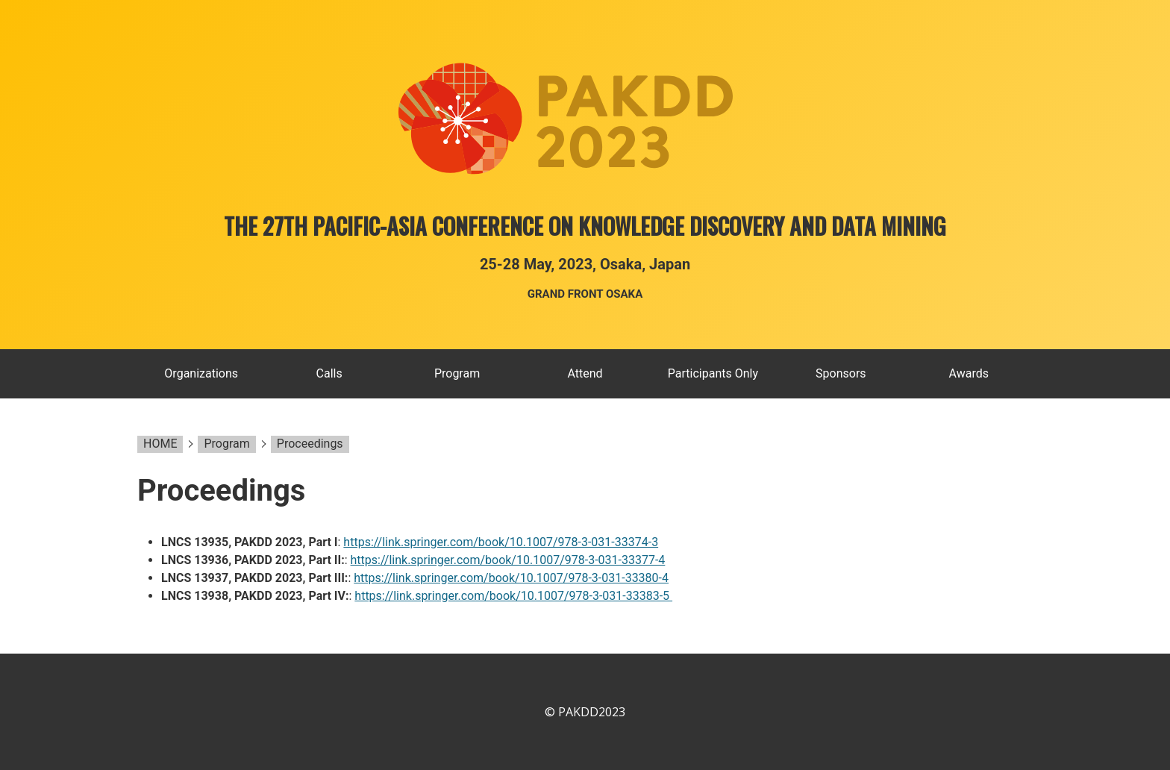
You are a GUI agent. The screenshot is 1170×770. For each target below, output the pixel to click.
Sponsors (841, 373)
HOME (160, 443)
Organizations (201, 373)
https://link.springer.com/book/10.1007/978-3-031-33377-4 (508, 560)
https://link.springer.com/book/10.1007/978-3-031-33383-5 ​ (513, 596)
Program (457, 373)
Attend (584, 373)
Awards (969, 373)
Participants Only (713, 373)
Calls (329, 373)
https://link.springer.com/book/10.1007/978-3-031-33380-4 (511, 578)
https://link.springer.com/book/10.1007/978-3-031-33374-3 (500, 542)
